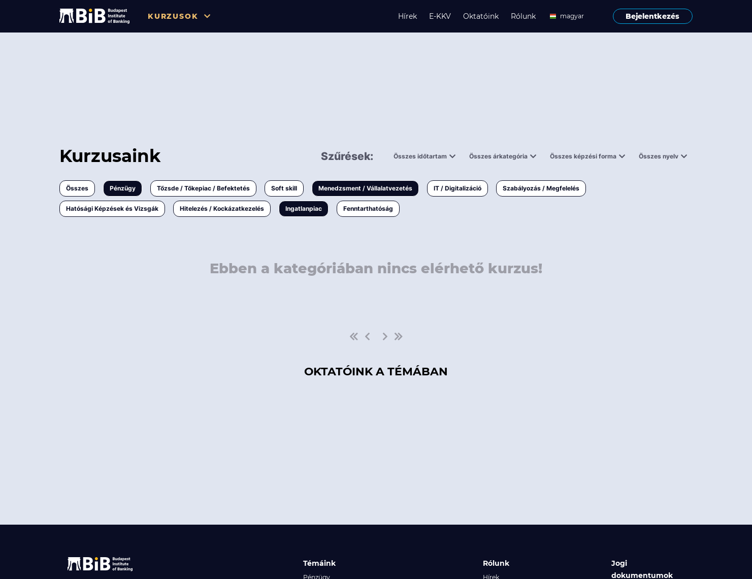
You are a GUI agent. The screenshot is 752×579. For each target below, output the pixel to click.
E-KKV (440, 16)
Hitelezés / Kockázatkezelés (222, 208)
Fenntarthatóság (368, 208)
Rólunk (523, 16)
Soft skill (284, 188)
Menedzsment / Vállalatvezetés (365, 188)
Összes (77, 188)
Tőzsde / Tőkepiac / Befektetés (203, 188)
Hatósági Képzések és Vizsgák (112, 208)
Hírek (407, 16)
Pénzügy (123, 188)
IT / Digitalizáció (457, 188)
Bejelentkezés (652, 16)
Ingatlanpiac (303, 208)
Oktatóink (481, 16)
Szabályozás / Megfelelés (541, 188)
